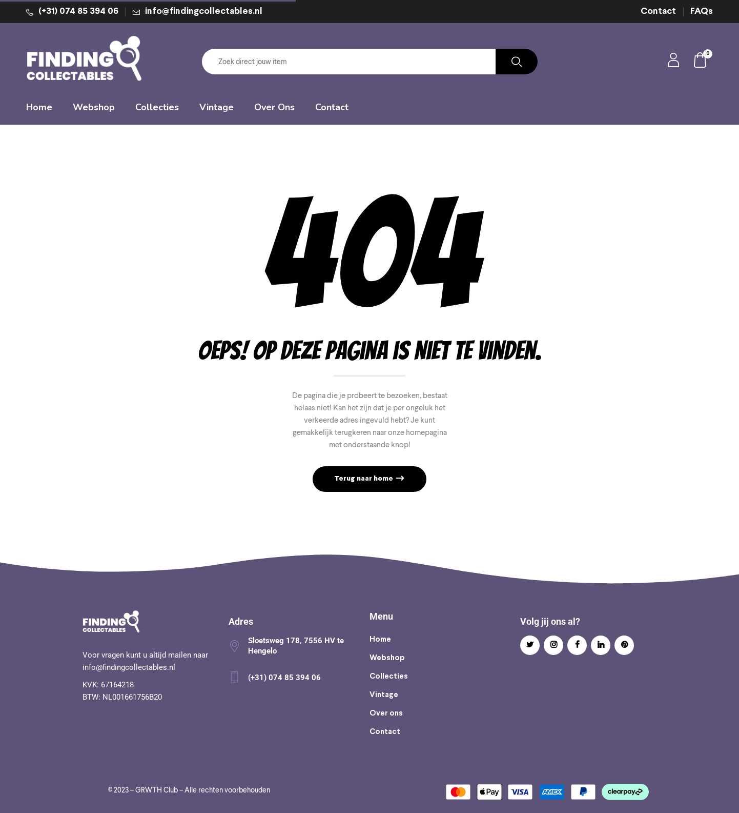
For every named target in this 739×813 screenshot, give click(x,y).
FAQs (701, 11)
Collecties (389, 676)
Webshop (387, 658)
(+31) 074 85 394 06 (78, 11)
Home (380, 639)
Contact (658, 11)
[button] (700, 62)
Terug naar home (364, 478)
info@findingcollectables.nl (203, 11)
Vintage (384, 695)
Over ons (386, 713)
